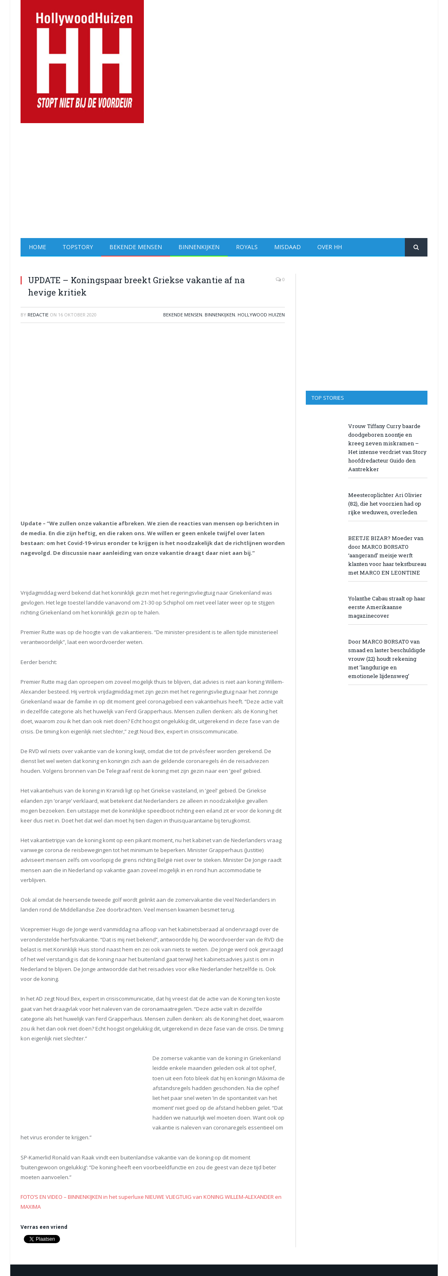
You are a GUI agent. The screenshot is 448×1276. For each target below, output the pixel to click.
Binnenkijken (198, 247)
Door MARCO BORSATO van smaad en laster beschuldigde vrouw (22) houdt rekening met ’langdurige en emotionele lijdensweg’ (386, 659)
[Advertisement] (277, 180)
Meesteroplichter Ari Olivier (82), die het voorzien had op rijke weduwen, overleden (385, 503)
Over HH (329, 247)
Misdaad (287, 247)
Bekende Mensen (135, 247)
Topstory (77, 247)
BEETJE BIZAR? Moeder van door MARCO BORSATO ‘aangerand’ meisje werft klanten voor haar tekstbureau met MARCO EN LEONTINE (387, 555)
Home (37, 247)
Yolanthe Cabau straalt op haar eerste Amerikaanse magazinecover (386, 607)
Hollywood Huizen (261, 315)
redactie (38, 315)
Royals (247, 247)
